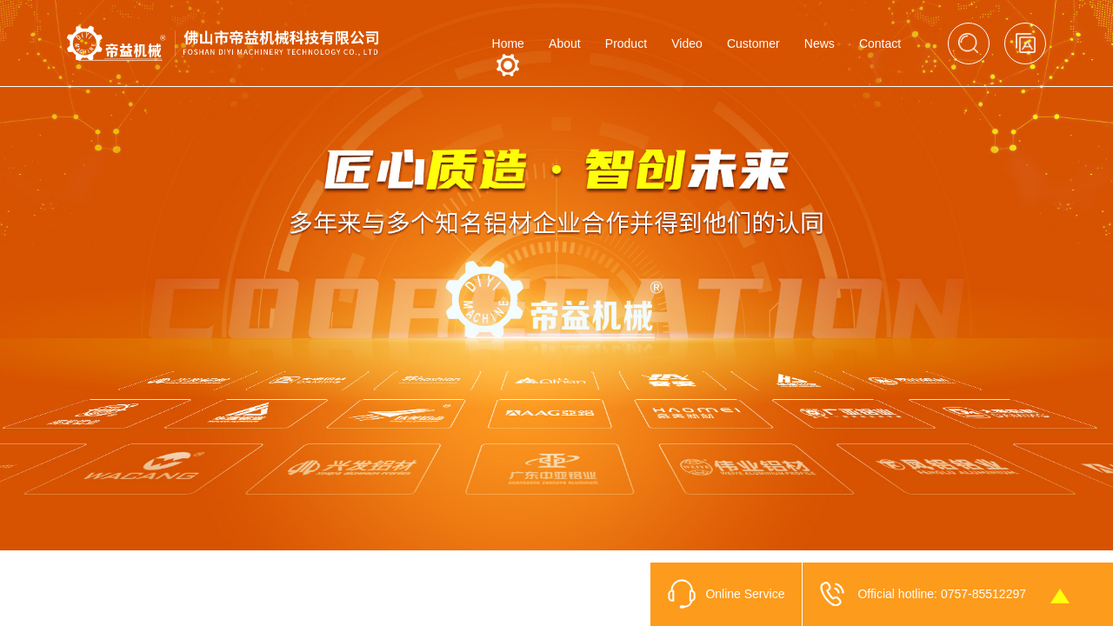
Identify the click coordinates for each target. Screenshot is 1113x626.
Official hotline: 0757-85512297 (941, 594)
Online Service (744, 594)
